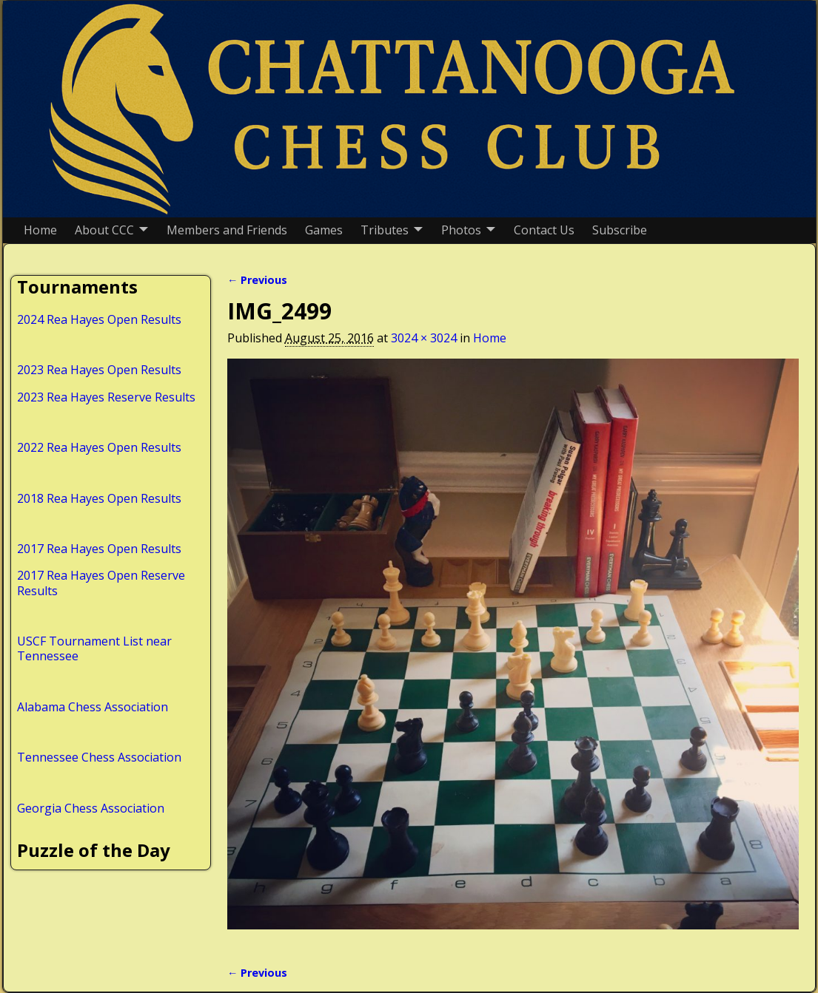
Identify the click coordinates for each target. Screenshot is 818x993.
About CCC (104, 230)
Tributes (385, 230)
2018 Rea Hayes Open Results (99, 498)
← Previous (257, 280)
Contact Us (544, 230)
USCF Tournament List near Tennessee (94, 648)
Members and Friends (227, 230)
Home (40, 230)
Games (324, 230)
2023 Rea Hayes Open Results (99, 370)
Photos (461, 230)
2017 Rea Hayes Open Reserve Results (101, 582)
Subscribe (619, 230)
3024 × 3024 (424, 338)
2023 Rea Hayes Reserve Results (106, 397)
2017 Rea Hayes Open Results (99, 548)
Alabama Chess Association (92, 707)
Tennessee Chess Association (99, 757)
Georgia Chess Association (90, 808)
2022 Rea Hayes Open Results (99, 447)
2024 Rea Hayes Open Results (99, 319)
